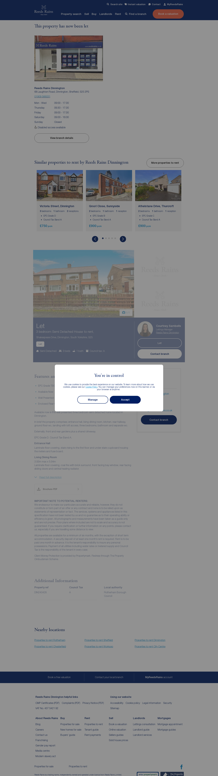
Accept (125, 399)
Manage (93, 399)
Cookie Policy (91, 386)
